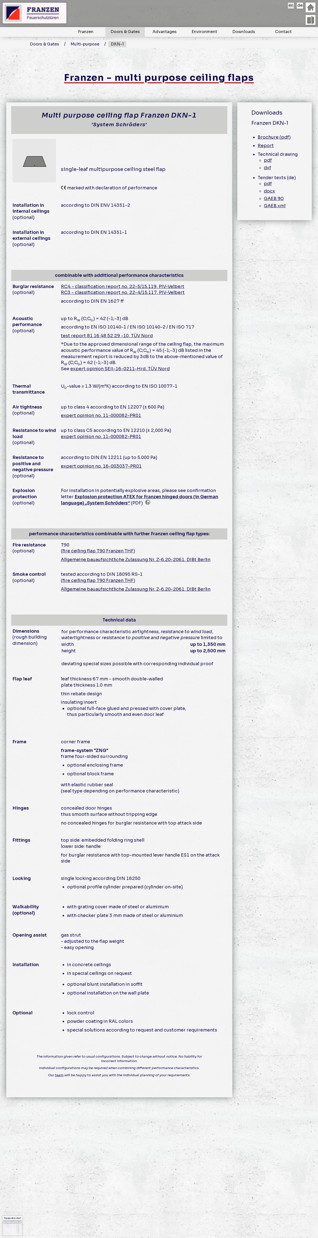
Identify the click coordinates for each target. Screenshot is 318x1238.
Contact (283, 31)
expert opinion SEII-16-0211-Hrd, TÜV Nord (120, 368)
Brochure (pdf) (274, 137)
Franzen (85, 31)
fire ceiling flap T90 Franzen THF (97, 551)
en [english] (290, 5)
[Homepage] (311, 7)
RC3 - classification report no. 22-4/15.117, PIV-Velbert (123, 292)
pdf (268, 160)
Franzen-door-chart (12, 1226)
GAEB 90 (274, 198)
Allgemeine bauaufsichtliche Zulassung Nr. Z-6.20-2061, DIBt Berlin (135, 559)
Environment (204, 31)
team (59, 1075)
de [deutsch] (300, 5)
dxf (267, 167)
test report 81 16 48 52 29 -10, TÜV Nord (107, 335)
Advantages (165, 31)
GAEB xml (274, 205)
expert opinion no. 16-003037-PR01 (101, 466)
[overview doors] (311, 20)
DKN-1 (117, 44)
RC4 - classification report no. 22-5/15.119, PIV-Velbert (122, 286)
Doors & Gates (125, 31)
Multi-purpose (85, 44)
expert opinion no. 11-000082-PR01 (101, 415)
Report (266, 145)
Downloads (243, 31)
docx (269, 191)
